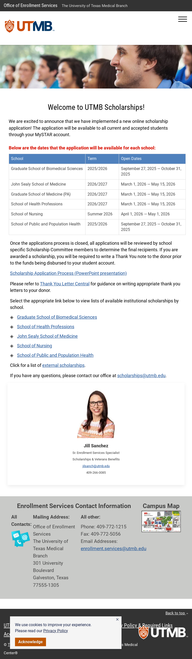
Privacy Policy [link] (55, 630)
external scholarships (63, 365)
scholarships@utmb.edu (141, 375)
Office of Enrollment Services (31, 5)
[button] (117, 619)
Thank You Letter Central (65, 283)
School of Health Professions (45, 326)
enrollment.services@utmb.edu (113, 548)
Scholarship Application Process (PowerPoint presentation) (68, 273)
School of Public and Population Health (55, 355)
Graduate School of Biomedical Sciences (57, 317)
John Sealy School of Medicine (47, 336)
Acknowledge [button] (30, 641)
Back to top (177, 613)
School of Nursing (34, 345)
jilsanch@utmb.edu (96, 466)
